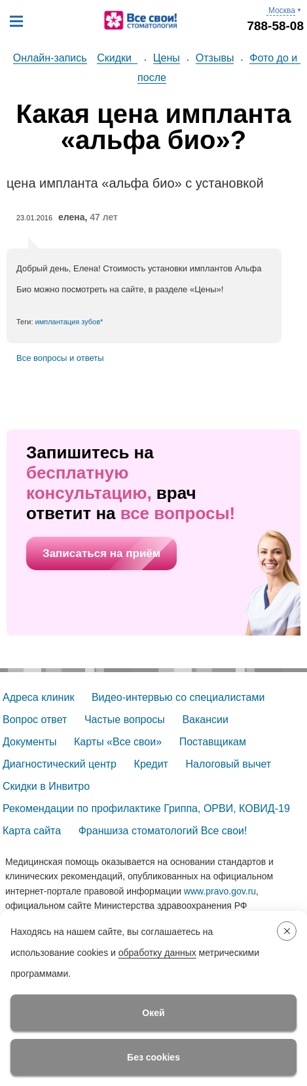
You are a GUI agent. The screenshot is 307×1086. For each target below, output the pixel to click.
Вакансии (205, 719)
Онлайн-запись (50, 57)
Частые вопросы (124, 719)
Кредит (151, 764)
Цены (166, 57)
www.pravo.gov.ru (220, 891)
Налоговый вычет (229, 764)
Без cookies (153, 1057)
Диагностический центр (60, 764)
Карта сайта (32, 830)
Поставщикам (212, 741)
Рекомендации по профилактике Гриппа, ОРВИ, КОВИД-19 (146, 808)
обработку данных (157, 952)
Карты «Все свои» (118, 741)
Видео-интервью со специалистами (178, 697)
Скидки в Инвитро (46, 786)
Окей (153, 1013)
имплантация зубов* (69, 322)
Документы (29, 741)
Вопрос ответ (35, 719)
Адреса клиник (38, 697)
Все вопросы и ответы (60, 358)
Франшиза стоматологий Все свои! (163, 830)
